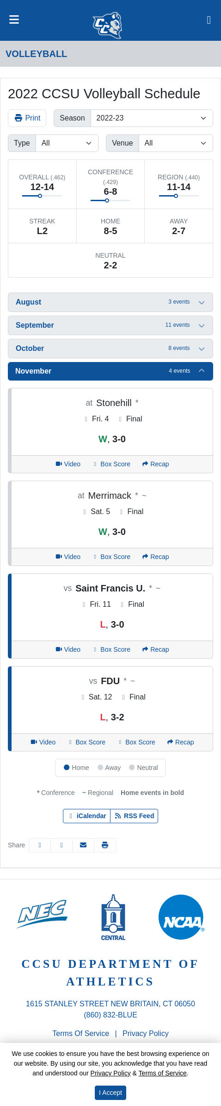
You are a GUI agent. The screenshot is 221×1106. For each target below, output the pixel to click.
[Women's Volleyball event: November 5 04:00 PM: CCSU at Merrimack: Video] (67, 557)
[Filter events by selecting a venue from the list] (176, 143)
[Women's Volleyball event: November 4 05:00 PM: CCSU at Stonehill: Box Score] (111, 464)
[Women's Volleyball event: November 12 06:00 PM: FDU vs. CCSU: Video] (42, 742)
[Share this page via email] (83, 845)
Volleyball (36, 54)
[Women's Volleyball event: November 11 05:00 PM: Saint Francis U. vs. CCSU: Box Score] (111, 650)
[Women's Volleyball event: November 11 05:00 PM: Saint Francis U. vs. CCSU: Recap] (155, 650)
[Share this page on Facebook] (40, 845)
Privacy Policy (146, 1033)
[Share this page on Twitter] (61, 845)
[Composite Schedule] (209, 20)
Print (27, 118)
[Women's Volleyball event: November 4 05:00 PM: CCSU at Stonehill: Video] (67, 464)
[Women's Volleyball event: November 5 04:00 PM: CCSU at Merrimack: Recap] (155, 557)
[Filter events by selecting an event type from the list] (67, 143)
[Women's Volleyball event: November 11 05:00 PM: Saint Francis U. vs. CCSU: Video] (67, 650)
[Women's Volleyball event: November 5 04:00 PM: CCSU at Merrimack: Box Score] (111, 557)
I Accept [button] (110, 1092)
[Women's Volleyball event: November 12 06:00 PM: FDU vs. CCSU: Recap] (180, 742)
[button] (110, 302)
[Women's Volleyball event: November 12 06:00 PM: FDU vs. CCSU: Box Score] (86, 742)
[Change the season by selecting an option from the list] (152, 118)
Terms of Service (80, 1033)
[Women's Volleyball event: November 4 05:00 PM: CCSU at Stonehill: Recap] (155, 464)
